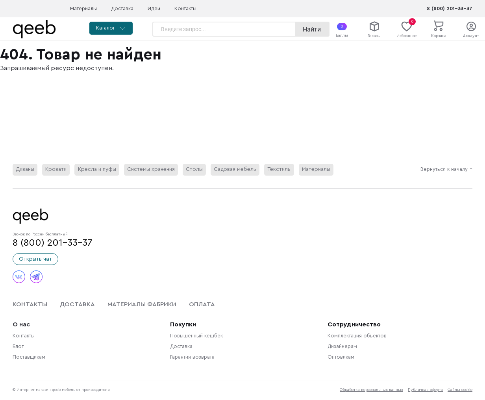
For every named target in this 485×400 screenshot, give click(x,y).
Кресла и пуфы (96, 169)
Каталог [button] (112, 28)
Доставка (122, 8)
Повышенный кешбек (196, 336)
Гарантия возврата (192, 357)
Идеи (154, 8)
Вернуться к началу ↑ (446, 169)
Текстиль (273, 169)
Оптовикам (341, 357)
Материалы (83, 8)
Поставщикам (29, 357)
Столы (190, 169)
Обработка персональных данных (371, 390)
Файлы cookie (460, 390)
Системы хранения (148, 169)
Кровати (56, 169)
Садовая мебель (231, 169)
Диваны (25, 169)
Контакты (185, 8)
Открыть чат (35, 259)
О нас (21, 325)
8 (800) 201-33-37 (449, 8)
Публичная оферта (425, 390)
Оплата (202, 305)
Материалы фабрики (141, 305)
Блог (18, 346)
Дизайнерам (342, 346)
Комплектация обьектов (357, 336)
